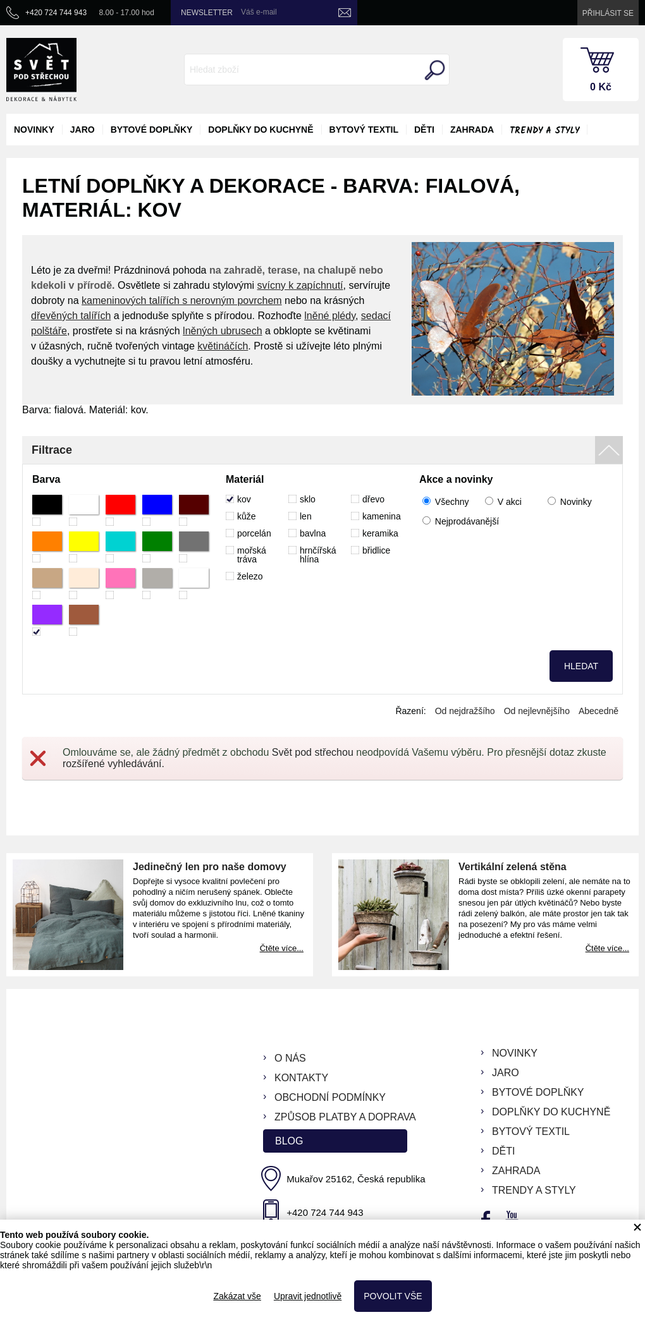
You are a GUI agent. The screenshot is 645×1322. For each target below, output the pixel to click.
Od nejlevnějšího (537, 711)
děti (424, 129)
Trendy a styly (544, 131)
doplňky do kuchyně (260, 129)
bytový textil (363, 129)
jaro (82, 129)
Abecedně (598, 711)
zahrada (472, 129)
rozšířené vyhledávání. (113, 763)
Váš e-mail (259, 12)
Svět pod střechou (312, 752)
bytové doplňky (152, 129)
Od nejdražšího (465, 711)
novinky (34, 129)
